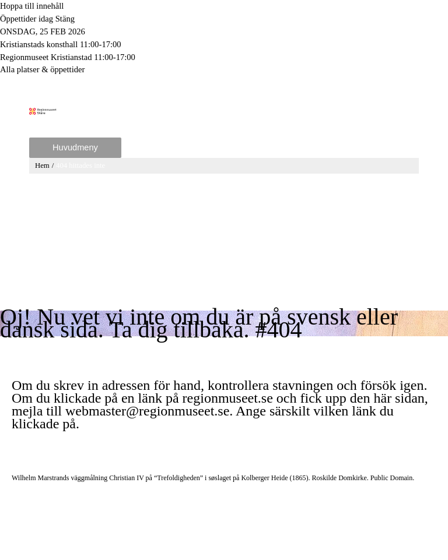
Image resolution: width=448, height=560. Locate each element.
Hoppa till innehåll (32, 5)
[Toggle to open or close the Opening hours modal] (224, 19)
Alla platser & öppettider (42, 69)
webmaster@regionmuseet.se (147, 410)
